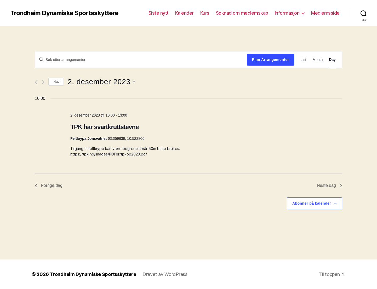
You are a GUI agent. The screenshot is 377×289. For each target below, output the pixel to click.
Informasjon (287, 13)
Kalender (184, 13)
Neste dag (329, 185)
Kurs (204, 13)
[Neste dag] (43, 82)
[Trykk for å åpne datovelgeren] (102, 82)
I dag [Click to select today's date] (56, 81)
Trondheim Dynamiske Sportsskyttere (64, 13)
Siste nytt (158, 13)
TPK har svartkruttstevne (104, 126)
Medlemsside (325, 13)
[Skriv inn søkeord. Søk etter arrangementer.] (141, 59)
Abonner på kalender (311, 203)
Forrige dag (48, 185)
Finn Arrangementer (270, 59)
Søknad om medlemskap (242, 13)
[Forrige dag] (36, 82)
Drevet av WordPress (164, 274)
